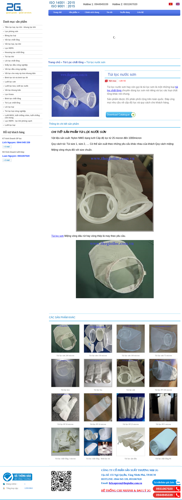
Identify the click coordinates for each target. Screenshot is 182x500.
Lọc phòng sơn (11, 31)
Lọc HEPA (9, 48)
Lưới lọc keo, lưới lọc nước (16, 86)
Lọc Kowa (9, 94)
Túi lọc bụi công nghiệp (15, 111)
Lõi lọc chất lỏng (12, 61)
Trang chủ (54, 62)
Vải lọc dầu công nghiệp (15, 69)
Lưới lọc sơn (10, 82)
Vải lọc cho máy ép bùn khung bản (20, 73)
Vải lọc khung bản (13, 90)
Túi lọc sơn (57, 236)
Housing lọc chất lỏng (14, 52)
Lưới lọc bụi (10, 125)
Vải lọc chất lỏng (12, 40)
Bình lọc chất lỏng (13, 98)
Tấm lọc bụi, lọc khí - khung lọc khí (20, 27)
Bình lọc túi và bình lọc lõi (16, 77)
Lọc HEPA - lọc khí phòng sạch (18, 121)
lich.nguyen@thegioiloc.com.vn (125, 483)
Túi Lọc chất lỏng (12, 103)
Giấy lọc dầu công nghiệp (16, 65)
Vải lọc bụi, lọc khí (13, 44)
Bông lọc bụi (10, 36)
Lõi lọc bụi (9, 107)
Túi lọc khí (9, 57)
